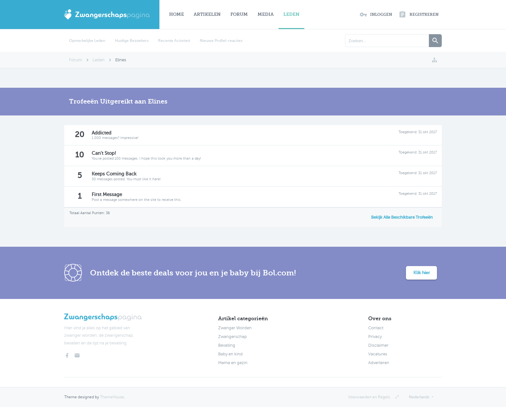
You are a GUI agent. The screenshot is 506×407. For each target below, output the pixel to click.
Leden (291, 14)
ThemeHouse (112, 397)
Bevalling (226, 345)
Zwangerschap (232, 336)
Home (176, 14)
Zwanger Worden (235, 328)
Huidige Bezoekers (131, 40)
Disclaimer (378, 345)
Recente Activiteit (174, 40)
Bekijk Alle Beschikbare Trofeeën (402, 217)
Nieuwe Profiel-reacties (221, 40)
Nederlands (419, 397)
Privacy (375, 336)
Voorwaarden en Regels (369, 397)
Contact (375, 328)
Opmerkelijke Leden (87, 40)
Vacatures (377, 354)
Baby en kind (230, 354)
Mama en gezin (233, 363)
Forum (239, 14)
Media (266, 14)
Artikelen (207, 14)
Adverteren (378, 363)
